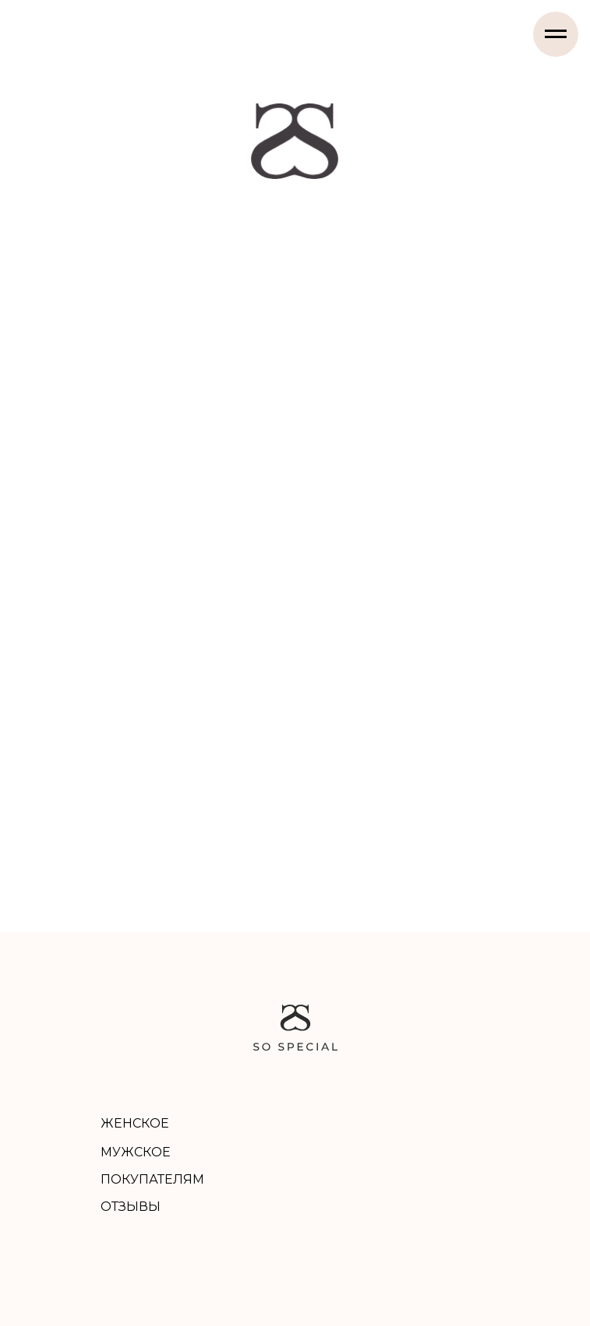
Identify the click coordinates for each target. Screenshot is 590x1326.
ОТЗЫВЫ (131, 1206)
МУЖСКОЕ (136, 1152)
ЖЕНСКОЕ (135, 1123)
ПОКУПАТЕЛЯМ (152, 1179)
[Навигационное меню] (556, 34)
